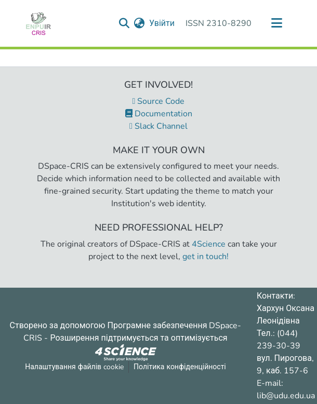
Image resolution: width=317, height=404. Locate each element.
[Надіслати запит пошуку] (124, 23)
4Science (209, 244)
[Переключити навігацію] (276, 23)
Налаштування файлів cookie (74, 367)
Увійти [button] (162, 23)
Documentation (158, 113)
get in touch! (205, 256)
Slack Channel (158, 126)
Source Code (159, 101)
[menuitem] (139, 23)
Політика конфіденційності (180, 367)
